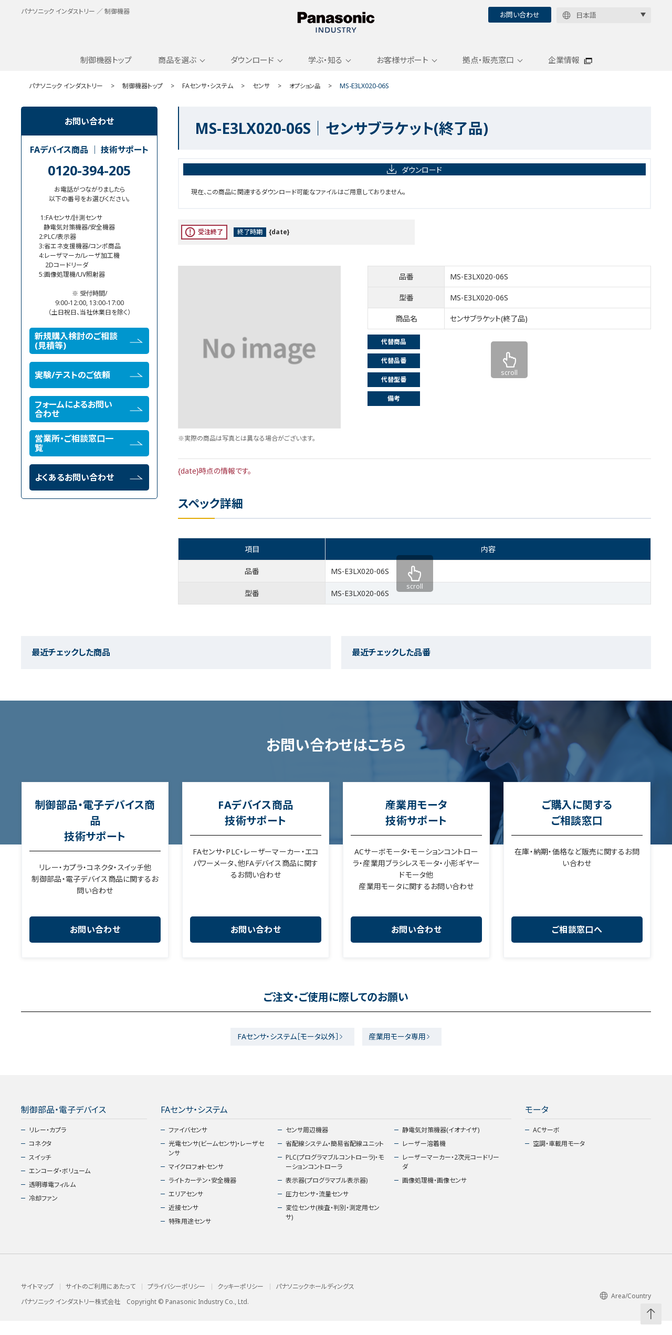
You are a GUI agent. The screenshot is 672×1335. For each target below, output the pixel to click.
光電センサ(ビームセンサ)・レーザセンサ (216, 1162)
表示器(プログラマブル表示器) (327, 1194)
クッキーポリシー (240, 1301)
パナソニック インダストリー (66, 95)
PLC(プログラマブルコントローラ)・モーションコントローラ (335, 1176)
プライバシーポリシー (176, 1301)
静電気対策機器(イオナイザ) (440, 1144)
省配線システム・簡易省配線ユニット (335, 1157)
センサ (261, 95)
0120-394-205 (89, 180)
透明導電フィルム (52, 1198)
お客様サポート (402, 70)
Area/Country (625, 1310)
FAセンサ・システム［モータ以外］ (284, 1049)
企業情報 (564, 70)
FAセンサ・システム (207, 95)
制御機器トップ (106, 70)
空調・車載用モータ (559, 1157)
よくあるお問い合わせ (89, 487)
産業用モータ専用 (401, 1049)
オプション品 (306, 95)
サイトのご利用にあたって (100, 1301)
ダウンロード (252, 70)
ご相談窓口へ (577, 939)
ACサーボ (546, 1144)
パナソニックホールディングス (315, 1301)
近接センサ (183, 1221)
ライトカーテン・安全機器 (202, 1194)
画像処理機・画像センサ (434, 1194)
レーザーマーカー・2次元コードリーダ (450, 1176)
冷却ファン (43, 1212)
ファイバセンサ (188, 1144)
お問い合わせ (520, 14)
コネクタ (40, 1157)
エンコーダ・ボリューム (59, 1185)
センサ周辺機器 (307, 1144)
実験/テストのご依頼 (89, 385)
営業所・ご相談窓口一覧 (89, 453)
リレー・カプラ (47, 1144)
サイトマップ (37, 1301)
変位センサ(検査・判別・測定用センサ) (333, 1226)
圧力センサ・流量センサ (317, 1208)
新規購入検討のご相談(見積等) (89, 350)
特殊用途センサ (190, 1235)
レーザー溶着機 (424, 1157)
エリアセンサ (186, 1208)
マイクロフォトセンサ (196, 1180)
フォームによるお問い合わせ (89, 419)
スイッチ (40, 1171)
